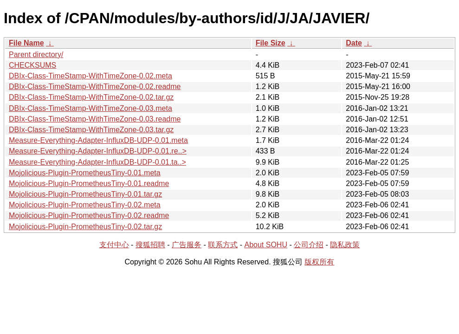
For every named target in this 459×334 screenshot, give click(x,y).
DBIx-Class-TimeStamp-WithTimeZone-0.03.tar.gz (91, 130)
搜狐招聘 (150, 245)
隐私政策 (345, 245)
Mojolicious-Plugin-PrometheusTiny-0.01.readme (89, 183)
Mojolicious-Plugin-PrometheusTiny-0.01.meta (85, 173)
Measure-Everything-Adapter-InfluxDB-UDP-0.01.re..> (98, 151)
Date (354, 43)
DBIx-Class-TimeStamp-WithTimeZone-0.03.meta (90, 108)
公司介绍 (308, 245)
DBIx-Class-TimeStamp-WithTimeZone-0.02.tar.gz (91, 97)
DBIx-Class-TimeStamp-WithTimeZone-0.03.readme (95, 119)
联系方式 (223, 245)
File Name (26, 43)
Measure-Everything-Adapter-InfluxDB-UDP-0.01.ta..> (97, 162)
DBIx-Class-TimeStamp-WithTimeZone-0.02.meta (90, 76)
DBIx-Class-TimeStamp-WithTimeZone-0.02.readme (95, 86)
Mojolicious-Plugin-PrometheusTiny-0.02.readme (89, 215)
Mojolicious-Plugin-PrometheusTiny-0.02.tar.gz (85, 227)
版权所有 (319, 262)
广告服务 (186, 245)
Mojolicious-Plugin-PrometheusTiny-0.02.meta (85, 205)
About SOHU (265, 245)
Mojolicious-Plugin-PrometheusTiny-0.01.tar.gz (85, 194)
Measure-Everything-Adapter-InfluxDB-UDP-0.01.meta (98, 140)
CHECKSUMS (32, 65)
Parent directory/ (36, 54)
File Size (270, 43)
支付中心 (114, 245)
